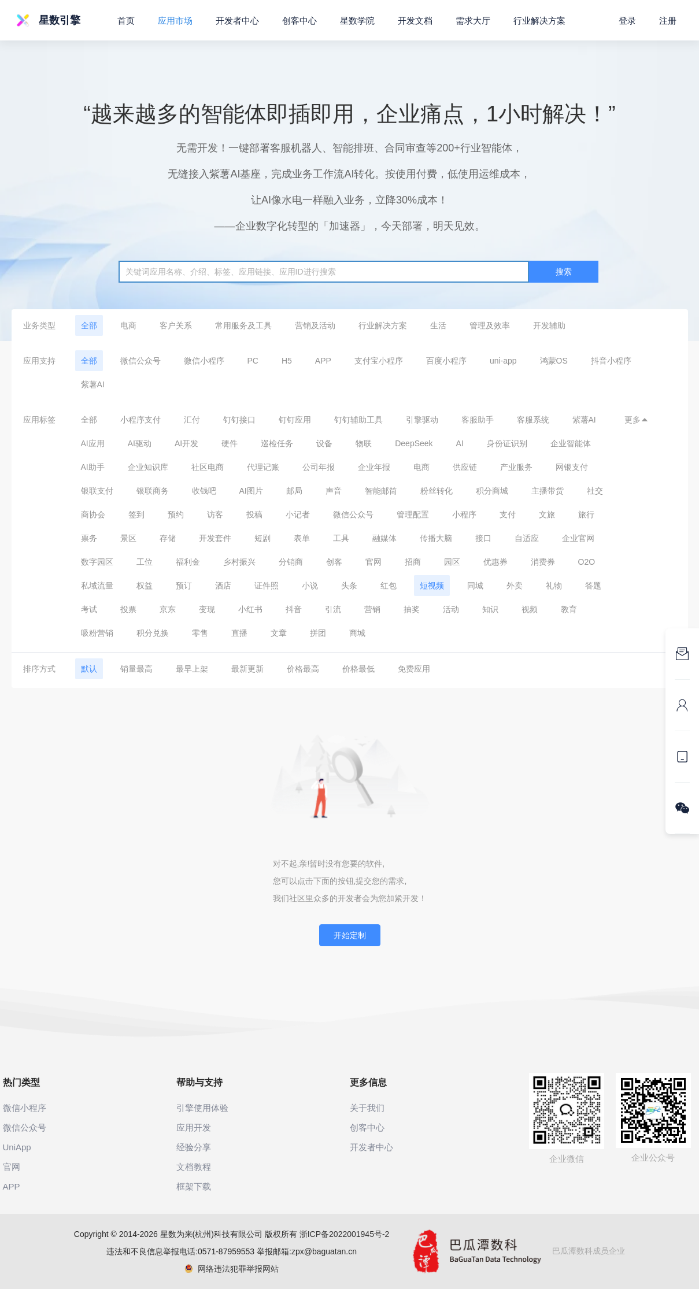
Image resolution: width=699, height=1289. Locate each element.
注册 (667, 20)
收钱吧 (204, 490)
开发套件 (215, 538)
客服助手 (477, 419)
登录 (627, 20)
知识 (490, 609)
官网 (373, 561)
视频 (530, 609)
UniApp (17, 1147)
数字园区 (97, 561)
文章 (279, 633)
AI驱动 (139, 443)
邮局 (294, 490)
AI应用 (93, 443)
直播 (239, 633)
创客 (334, 561)
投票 (128, 609)
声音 (334, 490)
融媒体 (384, 538)
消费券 (543, 561)
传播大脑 (436, 538)
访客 (215, 514)
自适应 (527, 538)
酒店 (223, 585)
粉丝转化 (436, 490)
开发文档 (415, 20)
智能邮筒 (381, 490)
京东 (168, 609)
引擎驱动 (422, 419)
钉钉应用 (295, 419)
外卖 (514, 585)
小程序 (464, 514)
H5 (287, 360)
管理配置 (413, 514)
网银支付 (572, 467)
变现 (207, 609)
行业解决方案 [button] (539, 20)
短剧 (262, 538)
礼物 (554, 585)
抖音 (294, 609)
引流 (333, 609)
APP (323, 360)
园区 (452, 561)
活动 (451, 609)
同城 (475, 585)
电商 (128, 325)
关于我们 (367, 1108)
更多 (636, 419)
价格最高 (303, 668)
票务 (89, 538)
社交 (595, 490)
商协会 (93, 514)
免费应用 (414, 668)
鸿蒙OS (554, 360)
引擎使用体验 (202, 1108)
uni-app (503, 360)
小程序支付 (140, 419)
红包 (388, 585)
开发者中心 (237, 20)
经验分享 (193, 1147)
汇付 (192, 419)
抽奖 (412, 609)
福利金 (188, 561)
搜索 (564, 271)
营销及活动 (315, 325)
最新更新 (247, 668)
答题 (593, 585)
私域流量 (97, 585)
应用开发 (193, 1127)
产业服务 (516, 467)
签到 (136, 514)
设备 (324, 443)
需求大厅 (473, 20)
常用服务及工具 (243, 325)
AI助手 (93, 467)
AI (460, 443)
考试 (89, 609)
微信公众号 (140, 360)
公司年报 (318, 467)
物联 (364, 443)
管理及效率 (489, 325)
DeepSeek (413, 443)
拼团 (318, 633)
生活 (438, 325)
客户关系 (176, 325)
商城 (357, 633)
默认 (89, 668)
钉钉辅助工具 (358, 419)
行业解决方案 (382, 325)
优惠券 (495, 561)
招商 (413, 561)
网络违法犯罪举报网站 (231, 1268)
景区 (128, 538)
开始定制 (350, 935)
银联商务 (152, 490)
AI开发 (186, 443)
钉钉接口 (239, 419)
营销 (372, 609)
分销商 (291, 561)
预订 (184, 585)
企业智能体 (570, 443)
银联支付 (97, 490)
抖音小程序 (611, 360)
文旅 (547, 514)
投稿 (254, 514)
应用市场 (175, 20)
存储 (168, 538)
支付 (508, 514)
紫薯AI (93, 384)
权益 (144, 585)
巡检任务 (277, 443)
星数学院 (357, 20)
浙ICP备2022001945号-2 (344, 1234)
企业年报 (374, 467)
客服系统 (533, 419)
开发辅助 (549, 325)
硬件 (229, 443)
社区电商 (207, 467)
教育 (569, 609)
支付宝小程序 (378, 360)
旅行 (586, 514)
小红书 (250, 609)
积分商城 (492, 490)
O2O (587, 561)
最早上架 (192, 668)
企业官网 (578, 538)
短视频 (432, 585)
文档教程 (193, 1167)
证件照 (266, 585)
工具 (341, 538)
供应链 (465, 467)
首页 (126, 20)
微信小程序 (204, 360)
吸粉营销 (97, 633)
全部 (89, 325)
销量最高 (136, 668)
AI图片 (251, 490)
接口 (483, 538)
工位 (144, 561)
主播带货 (547, 490)
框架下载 (193, 1186)
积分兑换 (152, 633)
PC (252, 360)
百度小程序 (446, 360)
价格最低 (358, 668)
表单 (302, 538)
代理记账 (263, 467)
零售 (200, 633)
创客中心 (299, 20)
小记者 (298, 514)
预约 (176, 514)
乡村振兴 (239, 561)
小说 (310, 585)
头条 (349, 585)
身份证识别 (507, 443)
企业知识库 (148, 467)
